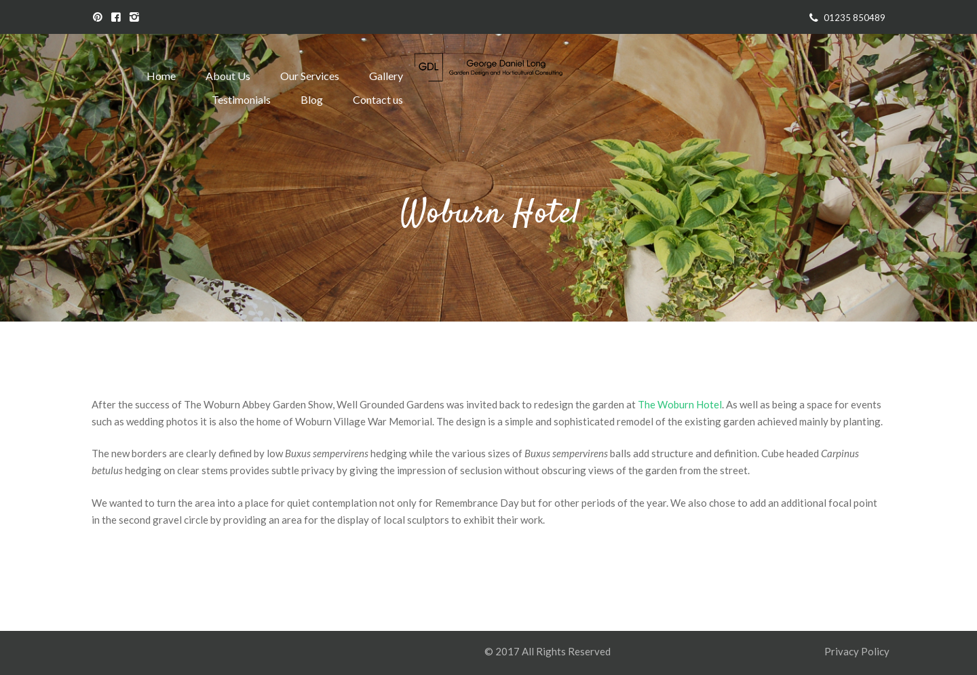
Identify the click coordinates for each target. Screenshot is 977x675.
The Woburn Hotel (680, 404)
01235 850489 (854, 17)
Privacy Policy (858, 651)
